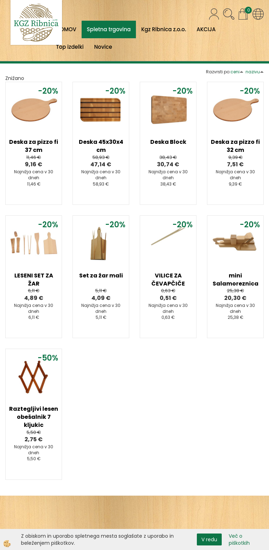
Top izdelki (70, 47)
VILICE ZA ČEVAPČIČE (168, 279)
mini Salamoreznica (235, 279)
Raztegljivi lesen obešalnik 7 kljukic (33, 417)
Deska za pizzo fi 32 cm (235, 146)
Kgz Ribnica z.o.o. (163, 29)
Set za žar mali (101, 275)
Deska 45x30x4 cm (101, 146)
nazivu (255, 72)
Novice (103, 47)
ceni (236, 72)
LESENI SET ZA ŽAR (33, 279)
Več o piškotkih (239, 539)
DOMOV (66, 29)
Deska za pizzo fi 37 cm (33, 146)
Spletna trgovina (109, 29)
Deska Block (168, 142)
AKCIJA (205, 29)
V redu (209, 539)
